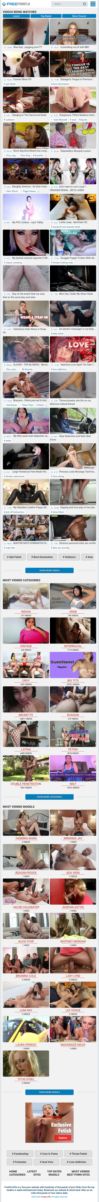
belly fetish (58, 333)
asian (8, 440)
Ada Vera (73, 859)
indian (26, 598)
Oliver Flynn (28, 405)
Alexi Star (26, 928)
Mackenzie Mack (73, 1031)
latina (26, 736)
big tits (83, 119)
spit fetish (10, 84)
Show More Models (49, 1092)
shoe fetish (58, 512)
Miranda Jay (73, 825)
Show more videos (49, 570)
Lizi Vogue (73, 997)
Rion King (25, 155)
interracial (73, 632)
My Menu (93, 4)
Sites (37, 1174)
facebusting (21, 1153)
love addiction (59, 369)
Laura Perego (26, 1031)
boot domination (60, 84)
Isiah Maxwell (60, 119)
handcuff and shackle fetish (66, 227)
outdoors (10, 119)
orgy (26, 667)
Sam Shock (12, 191)
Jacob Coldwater (26, 894)
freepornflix (46, 1197)
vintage (26, 632)
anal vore (47, 1162)
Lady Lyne (73, 962)
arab (73, 598)
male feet (10, 548)
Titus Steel (26, 1066)
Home (16, 2)
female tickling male (62, 262)
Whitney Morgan (73, 928)
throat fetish (79, 1153)
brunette (38, 155)
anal (73, 119)
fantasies (20, 1162)
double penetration (26, 770)
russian (73, 701)
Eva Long (11, 155)
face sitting (58, 476)
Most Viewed (79, 16)
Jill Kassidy (27, 369)
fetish (41, 405)
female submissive (14, 476)
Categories (17, 1174)
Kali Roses (11, 405)
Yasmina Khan (26, 825)
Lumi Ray (26, 997)
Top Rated (46, 16)
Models (54, 1174)
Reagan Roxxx (26, 859)
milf (73, 770)
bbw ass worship (61, 548)
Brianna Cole (26, 962)
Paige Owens (29, 191)
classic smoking (13, 262)
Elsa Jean (11, 369)
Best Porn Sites (78, 1174)
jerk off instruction (14, 512)
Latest (16, 16)
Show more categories (49, 797)
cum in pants (50, 1153)
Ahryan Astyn (73, 894)
